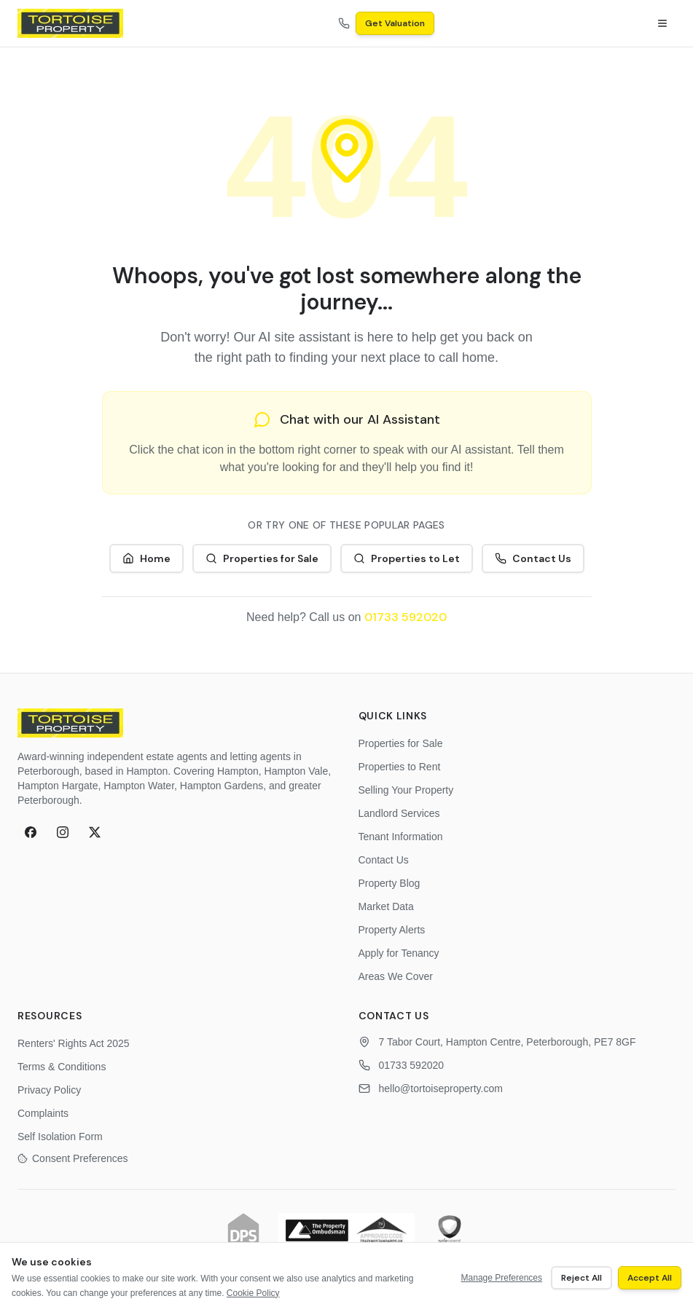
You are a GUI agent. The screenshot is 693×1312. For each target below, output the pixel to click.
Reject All (581, 1278)
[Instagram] (63, 832)
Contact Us (533, 558)
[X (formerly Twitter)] (95, 832)
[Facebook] (30, 832)
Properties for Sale (261, 558)
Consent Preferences (72, 1158)
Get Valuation (395, 23)
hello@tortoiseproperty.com (441, 1088)
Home (146, 558)
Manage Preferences (501, 1278)
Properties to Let (406, 558)
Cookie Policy (253, 1293)
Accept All (649, 1278)
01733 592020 (405, 617)
